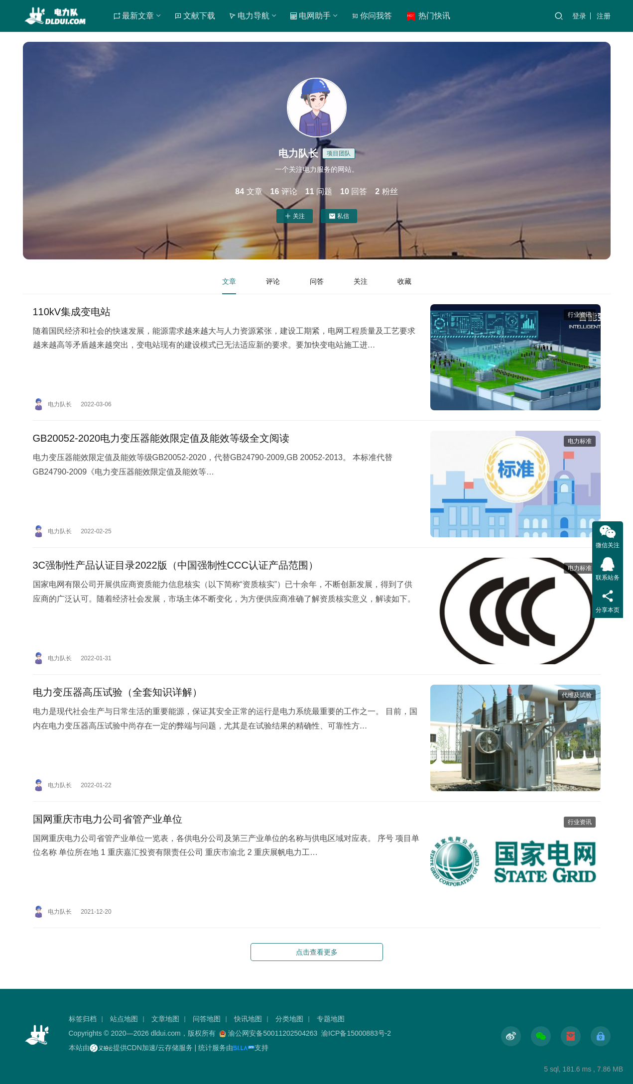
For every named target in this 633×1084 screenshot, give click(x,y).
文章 (229, 281)
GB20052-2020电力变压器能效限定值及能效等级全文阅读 (161, 438)
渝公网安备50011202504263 (272, 1033)
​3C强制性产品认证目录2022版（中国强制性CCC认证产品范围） (175, 565)
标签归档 (83, 1019)
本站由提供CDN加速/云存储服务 (131, 1048)
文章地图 (165, 1019)
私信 (339, 216)
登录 (579, 16)
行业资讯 (580, 314)
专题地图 (331, 1019)
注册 (604, 16)
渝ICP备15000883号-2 (356, 1033)
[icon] (511, 1036)
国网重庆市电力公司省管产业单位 (107, 819)
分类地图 (289, 1019)
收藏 (404, 281)
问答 (317, 281)
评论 (273, 281)
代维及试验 (577, 695)
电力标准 (580, 441)
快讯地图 (248, 1019)
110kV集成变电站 (72, 311)
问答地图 (207, 1019)
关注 (294, 216)
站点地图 (124, 1019)
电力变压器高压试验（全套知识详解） (117, 692)
